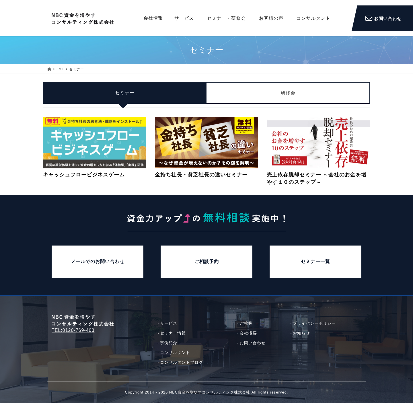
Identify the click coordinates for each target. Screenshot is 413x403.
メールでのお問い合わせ (97, 261)
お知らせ (301, 333)
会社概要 (248, 333)
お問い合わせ (253, 342)
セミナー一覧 (315, 261)
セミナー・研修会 (226, 18)
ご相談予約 (206, 261)
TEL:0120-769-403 (73, 330)
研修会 (288, 96)
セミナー (125, 96)
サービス (168, 323)
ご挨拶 (246, 323)
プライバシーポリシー (314, 323)
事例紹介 (168, 342)
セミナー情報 (173, 333)
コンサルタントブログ (181, 362)
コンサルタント (175, 352)
